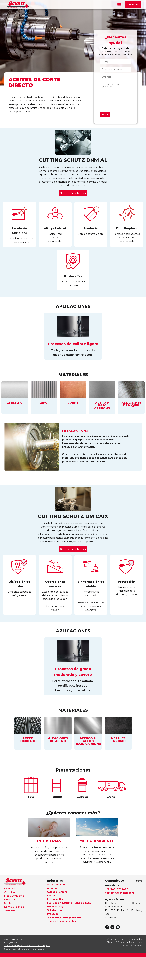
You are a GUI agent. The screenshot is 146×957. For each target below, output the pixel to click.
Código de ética (12, 942)
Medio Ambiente (14, 896)
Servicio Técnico (14, 907)
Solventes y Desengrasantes (64, 917)
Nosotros (9, 899)
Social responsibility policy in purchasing (24, 949)
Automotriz (54, 888)
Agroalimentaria (56, 884)
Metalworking (55, 906)
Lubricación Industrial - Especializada (69, 903)
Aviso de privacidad (13, 939)
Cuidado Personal (57, 892)
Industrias (55, 880)
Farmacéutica (55, 899)
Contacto (133, 4)
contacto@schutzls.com (119, 892)
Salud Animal (54, 910)
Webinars (10, 910)
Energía (51, 895)
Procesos (52, 914)
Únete (8, 903)
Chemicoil (10, 892)
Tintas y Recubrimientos (61, 921)
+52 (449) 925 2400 (116, 889)
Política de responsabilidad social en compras (27, 945)
